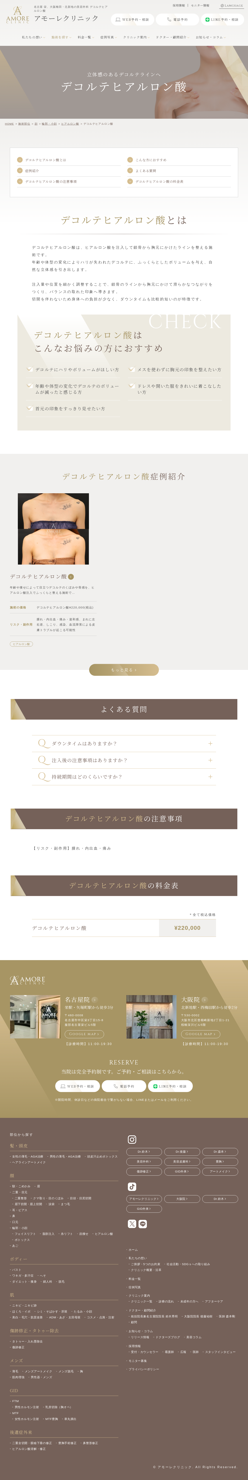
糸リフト (67, 1233)
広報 (183, 1352)
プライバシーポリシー (144, 1369)
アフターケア (214, 1301)
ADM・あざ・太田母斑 (65, 1317)
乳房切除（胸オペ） (59, 1407)
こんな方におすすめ (151, 160)
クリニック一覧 (141, 1301)
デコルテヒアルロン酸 (42, 576)
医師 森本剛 (227, 1316)
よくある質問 (145, 170)
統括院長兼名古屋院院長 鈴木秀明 (154, 1316)
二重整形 (21, 1198)
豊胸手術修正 (67, 1443)
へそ (43, 1275)
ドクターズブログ (168, 1337)
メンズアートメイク (38, 1371)
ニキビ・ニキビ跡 (24, 1305)
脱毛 (62, 1281)
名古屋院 (77, 999)
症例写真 (135, 1287)
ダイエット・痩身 (24, 1281)
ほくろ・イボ (21, 1311)
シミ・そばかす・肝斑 (52, 1311)
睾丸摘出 (70, 1419)
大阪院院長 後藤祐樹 (198, 1316)
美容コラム (194, 1337)
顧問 (134, 1322)
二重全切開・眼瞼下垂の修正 (32, 1443)
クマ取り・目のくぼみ (48, 1198)
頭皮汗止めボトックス (102, 1156)
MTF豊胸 (51, 1419)
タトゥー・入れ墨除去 (27, 1341)
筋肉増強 (18, 1377)
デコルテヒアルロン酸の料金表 (159, 181)
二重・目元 (20, 1192)
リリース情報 (140, 1337)
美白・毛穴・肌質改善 (27, 1317)
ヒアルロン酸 (21, 644)
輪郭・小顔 (20, 1228)
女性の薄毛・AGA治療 (27, 1156)
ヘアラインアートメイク (29, 1162)
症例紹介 (32, 170)
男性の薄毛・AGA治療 (65, 1156)
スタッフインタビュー (220, 1352)
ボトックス (22, 1239)
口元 (15, 1222)
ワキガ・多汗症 (23, 1275)
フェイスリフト (25, 1233)
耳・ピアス (20, 1210)
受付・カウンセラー (144, 1352)
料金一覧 (135, 1278)
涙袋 (51, 1204)
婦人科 (47, 1281)
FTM (15, 1401)
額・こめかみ (21, 1186)
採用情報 (179, 5)
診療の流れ (166, 1301)
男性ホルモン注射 (27, 1407)
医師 (196, 1352)
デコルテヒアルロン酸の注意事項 (51, 181)
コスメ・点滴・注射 (101, 1317)
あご (15, 1245)
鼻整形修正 (90, 1443)
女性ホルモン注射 (27, 1419)
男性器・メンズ (41, 1377)
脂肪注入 (48, 1233)
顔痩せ (84, 1233)
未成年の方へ (189, 1301)
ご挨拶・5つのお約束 (145, 1264)
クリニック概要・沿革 (146, 1270)
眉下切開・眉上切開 (28, 1204)
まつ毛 (65, 1204)
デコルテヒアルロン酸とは (45, 160)
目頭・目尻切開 (80, 1198)
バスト (16, 1269)
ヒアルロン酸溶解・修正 (29, 1448)
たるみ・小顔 (83, 1311)
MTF (15, 1413)
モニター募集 (138, 1360)
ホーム (133, 1249)
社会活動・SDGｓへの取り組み (188, 1264)
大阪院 (190, 999)
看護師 (169, 1352)
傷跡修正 (18, 1347)
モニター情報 (200, 5)
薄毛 (15, 1371)
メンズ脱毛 (66, 1371)
